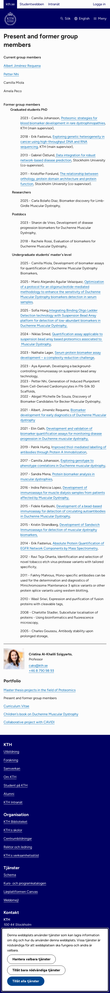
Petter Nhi (11, 74)
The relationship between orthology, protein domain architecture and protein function (59, 179)
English (84, 18)
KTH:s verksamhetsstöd (21, 855)
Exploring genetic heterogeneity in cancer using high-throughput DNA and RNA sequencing (62, 142)
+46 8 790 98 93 (41, 671)
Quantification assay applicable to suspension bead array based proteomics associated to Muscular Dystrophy (61, 339)
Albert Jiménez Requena (22, 66)
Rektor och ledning (18, 847)
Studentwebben (32, 4)
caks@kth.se (38, 666)
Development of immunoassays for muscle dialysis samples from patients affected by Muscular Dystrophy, (62, 493)
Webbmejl (11, 900)
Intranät (54, 4)
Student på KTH (16, 785)
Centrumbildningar (18, 838)
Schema (10, 875)
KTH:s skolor (13, 830)
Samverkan (12, 768)
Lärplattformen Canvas (21, 892)
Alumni (9, 794)
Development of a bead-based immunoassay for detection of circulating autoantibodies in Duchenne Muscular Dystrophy (62, 511)
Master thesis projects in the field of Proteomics (40, 690)
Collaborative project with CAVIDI (29, 722)
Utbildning (11, 752)
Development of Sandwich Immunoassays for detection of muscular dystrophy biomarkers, (60, 530)
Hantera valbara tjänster (31, 959)
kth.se (10, 4)
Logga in (99, 4)
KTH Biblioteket (15, 822)
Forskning (11, 760)
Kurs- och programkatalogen (25, 883)
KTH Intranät (13, 802)
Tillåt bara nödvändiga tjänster (36, 970)
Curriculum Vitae (16, 706)
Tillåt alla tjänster (25, 981)
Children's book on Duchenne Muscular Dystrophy (41, 714)
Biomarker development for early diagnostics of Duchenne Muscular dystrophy (63, 415)
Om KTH (10, 777)
